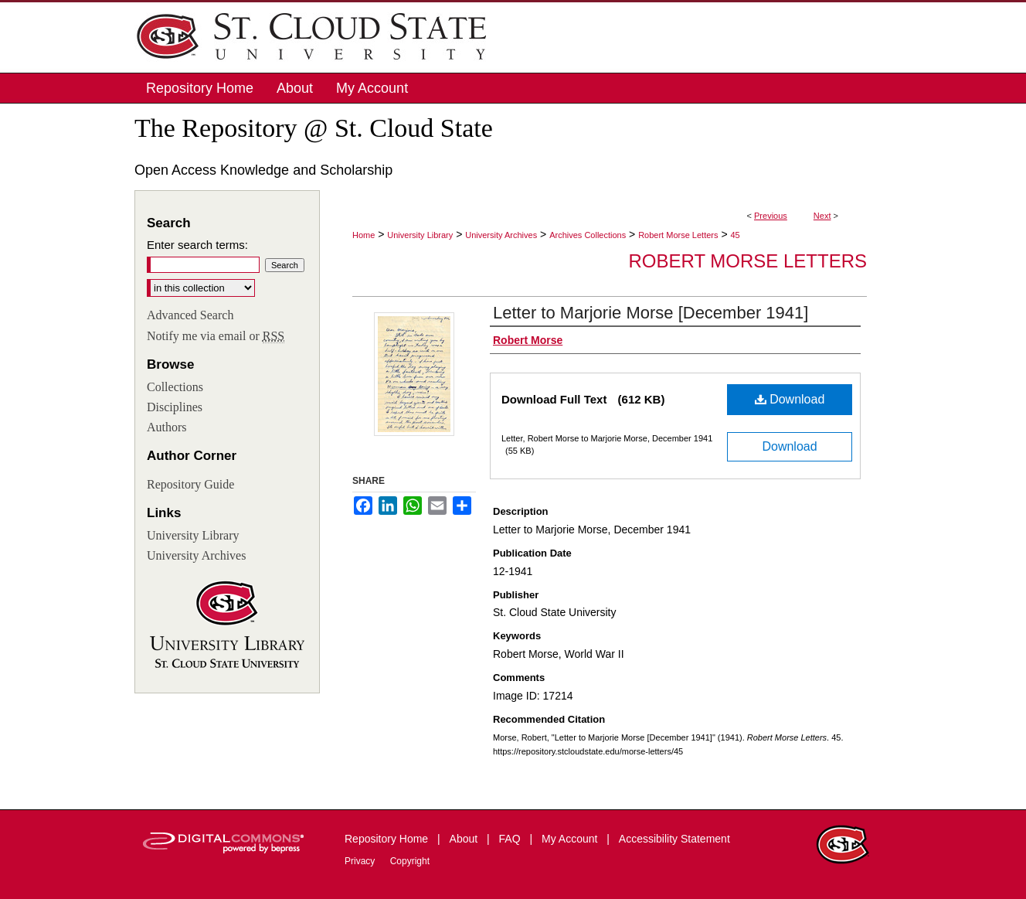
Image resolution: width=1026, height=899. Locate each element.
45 (734, 235)
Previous (770, 215)
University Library (420, 235)
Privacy (361, 861)
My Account (571, 839)
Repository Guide (190, 484)
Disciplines (174, 407)
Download (790, 399)
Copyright (410, 861)
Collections (175, 386)
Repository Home (388, 839)
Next (822, 215)
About (465, 839)
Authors (167, 427)
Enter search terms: (197, 244)
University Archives (501, 235)
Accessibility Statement (674, 839)
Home (363, 235)
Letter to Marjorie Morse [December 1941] (650, 312)
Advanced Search (190, 315)
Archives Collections (587, 235)
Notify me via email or (215, 336)
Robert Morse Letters (678, 235)
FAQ (511, 839)
